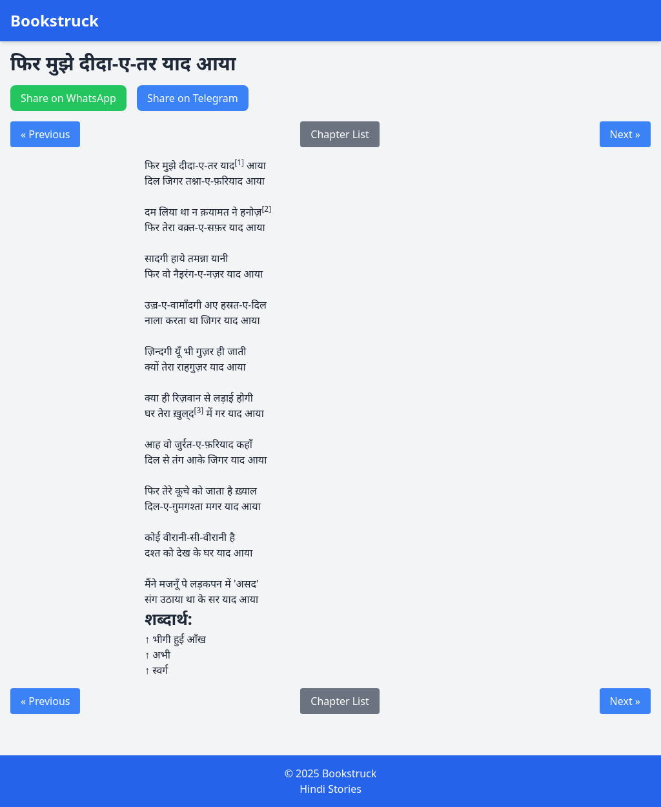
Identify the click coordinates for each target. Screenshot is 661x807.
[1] (239, 162)
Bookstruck (54, 20)
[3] (199, 410)
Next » (625, 134)
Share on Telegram (192, 98)
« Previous (45, 134)
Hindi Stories (330, 789)
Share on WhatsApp (68, 98)
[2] (266, 208)
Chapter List (339, 134)
